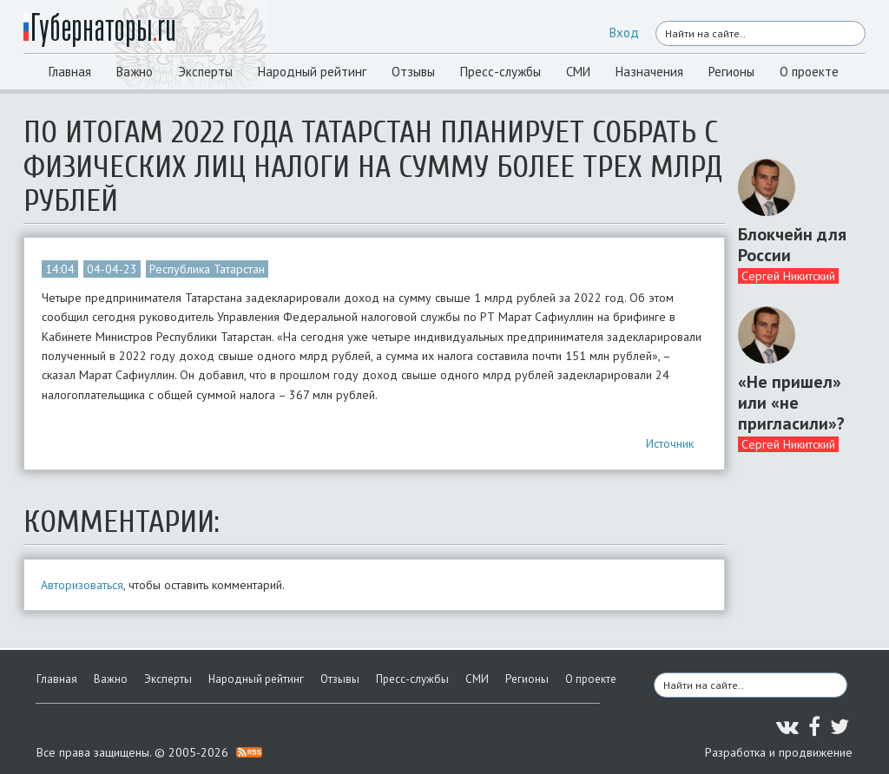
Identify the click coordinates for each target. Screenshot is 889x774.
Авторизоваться (82, 585)
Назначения (649, 71)
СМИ (578, 71)
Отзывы (413, 71)
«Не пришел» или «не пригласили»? (791, 402)
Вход (624, 32)
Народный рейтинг (312, 71)
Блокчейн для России (792, 245)
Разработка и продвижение (779, 752)
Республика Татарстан (207, 269)
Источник (670, 443)
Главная (70, 71)
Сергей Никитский (788, 276)
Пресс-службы (500, 71)
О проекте (809, 71)
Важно (134, 71)
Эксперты (205, 71)
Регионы (731, 71)
